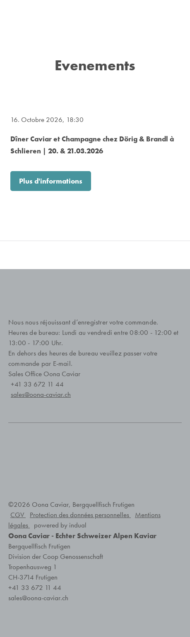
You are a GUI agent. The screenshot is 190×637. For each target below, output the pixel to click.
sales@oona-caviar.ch (38, 598)
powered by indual (60, 525)
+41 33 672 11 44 (37, 384)
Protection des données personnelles (80, 515)
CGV (18, 515)
